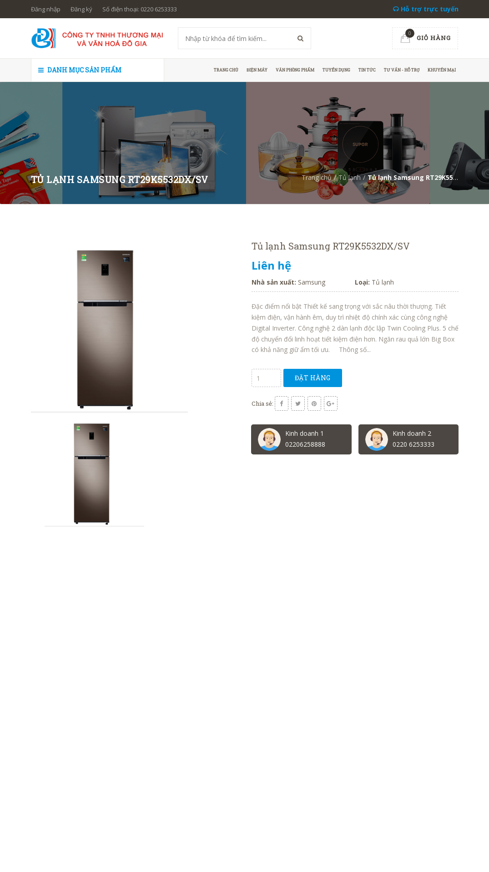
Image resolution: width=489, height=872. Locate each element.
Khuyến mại (442, 69)
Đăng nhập (45, 9)
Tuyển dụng (336, 69)
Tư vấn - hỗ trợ (401, 69)
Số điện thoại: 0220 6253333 (139, 9)
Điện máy (257, 69)
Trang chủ (226, 69)
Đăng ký (81, 9)
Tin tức (367, 69)
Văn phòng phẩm (295, 69)
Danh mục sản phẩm (79, 70)
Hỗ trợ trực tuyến (426, 9)
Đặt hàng (313, 377)
